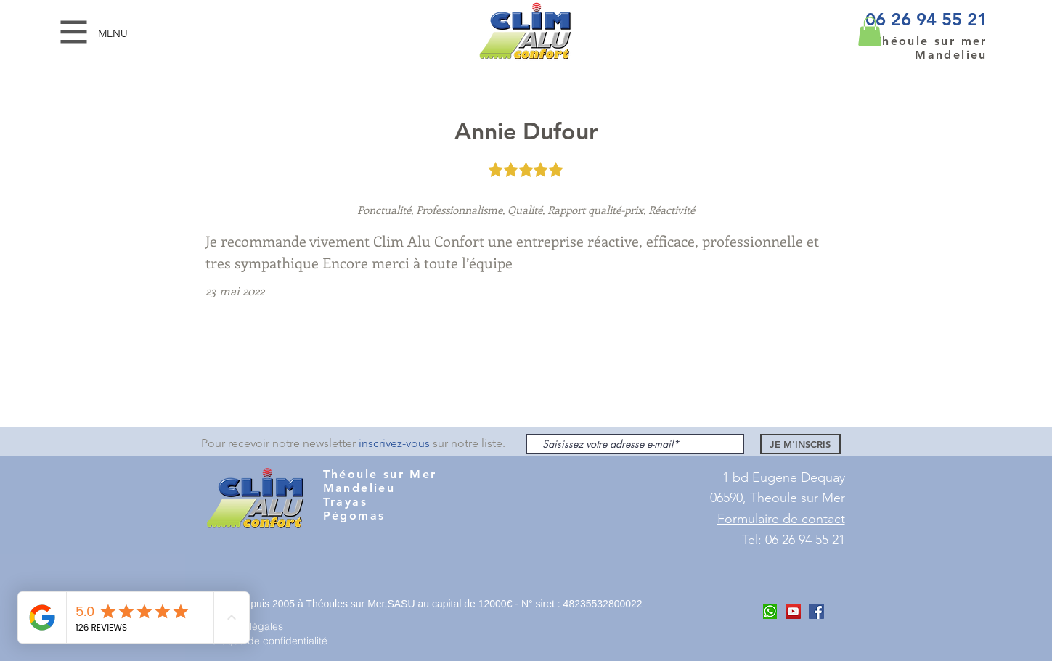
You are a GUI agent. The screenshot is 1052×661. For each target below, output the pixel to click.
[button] (74, 32)
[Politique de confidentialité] (272, 640)
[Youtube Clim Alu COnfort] (793, 611)
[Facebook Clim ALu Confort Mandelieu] (816, 611)
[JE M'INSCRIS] (800, 444)
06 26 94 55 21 (926, 19)
